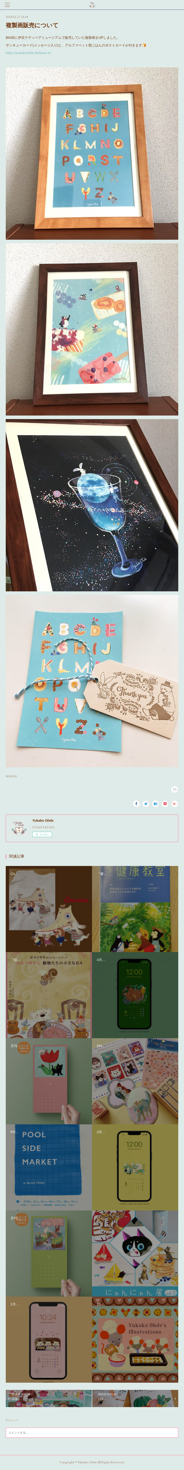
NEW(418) (11, 776)
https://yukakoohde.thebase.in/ (29, 53)
